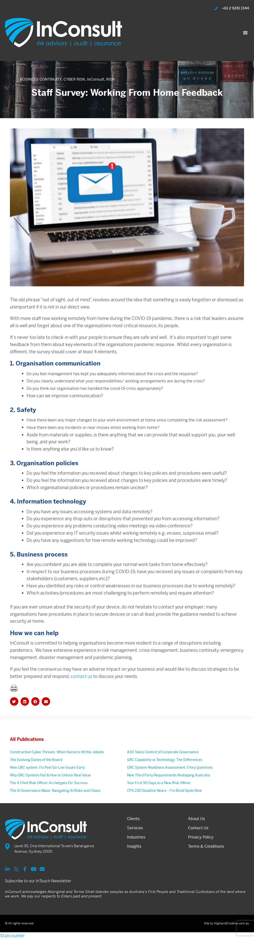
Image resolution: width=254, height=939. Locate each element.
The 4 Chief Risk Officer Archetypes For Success (49, 801)
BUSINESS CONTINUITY (41, 79)
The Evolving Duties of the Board (36, 778)
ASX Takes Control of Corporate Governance (163, 771)
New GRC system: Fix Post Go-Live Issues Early (47, 786)
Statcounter (12, 936)
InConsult (95, 79)
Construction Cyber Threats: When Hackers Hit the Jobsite (57, 771)
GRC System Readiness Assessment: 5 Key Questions (170, 786)
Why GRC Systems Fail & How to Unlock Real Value (50, 794)
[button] (245, 32)
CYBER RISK (74, 79)
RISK (110, 79)
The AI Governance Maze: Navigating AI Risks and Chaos (55, 809)
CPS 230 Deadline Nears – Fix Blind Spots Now (164, 809)
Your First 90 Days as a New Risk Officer (159, 801)
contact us (81, 695)
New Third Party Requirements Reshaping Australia (168, 794)
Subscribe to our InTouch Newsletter (38, 881)
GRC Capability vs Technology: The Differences (164, 778)
